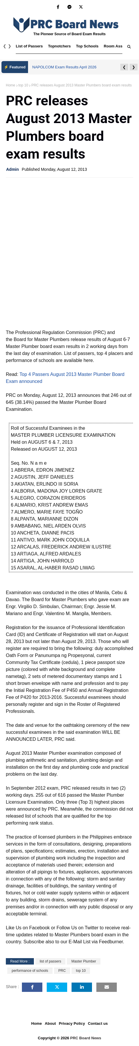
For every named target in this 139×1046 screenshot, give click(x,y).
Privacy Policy (72, 1023)
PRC (62, 971)
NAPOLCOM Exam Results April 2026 (64, 67)
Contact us (98, 1023)
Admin (12, 169)
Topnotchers (59, 46)
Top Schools (87, 46)
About (50, 1023)
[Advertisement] (69, 253)
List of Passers (29, 46)
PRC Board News (85, 1038)
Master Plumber (83, 961)
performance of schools (30, 971)
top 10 (23, 85)
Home (10, 85)
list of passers (50, 961)
